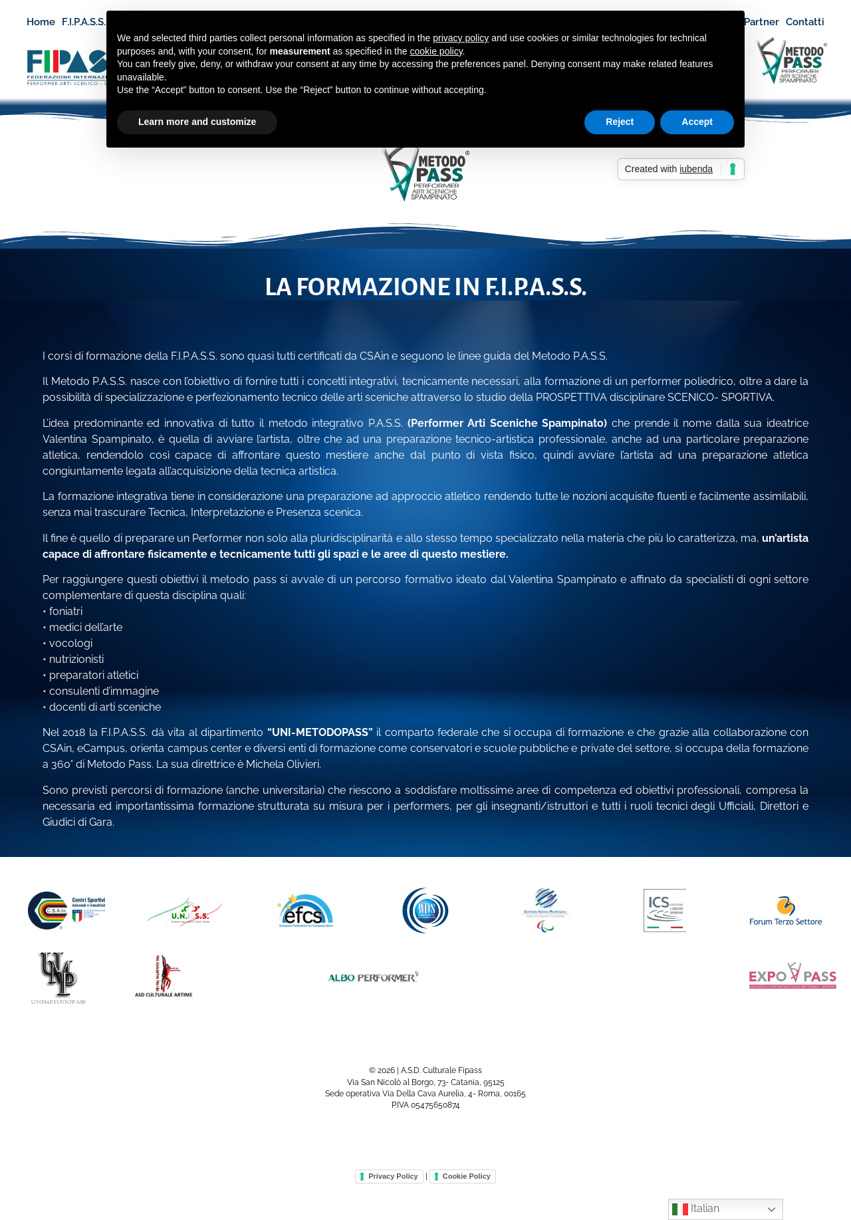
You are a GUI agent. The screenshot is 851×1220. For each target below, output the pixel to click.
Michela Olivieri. (283, 764)
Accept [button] (697, 121)
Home (41, 22)
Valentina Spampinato (97, 439)
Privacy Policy (393, 1176)
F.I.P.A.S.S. (90, 22)
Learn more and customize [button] (197, 121)
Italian (695, 1209)
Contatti (805, 22)
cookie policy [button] (436, 51)
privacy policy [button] (461, 38)
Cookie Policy (467, 1176)
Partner (761, 22)
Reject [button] (620, 121)
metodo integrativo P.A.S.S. (336, 423)
